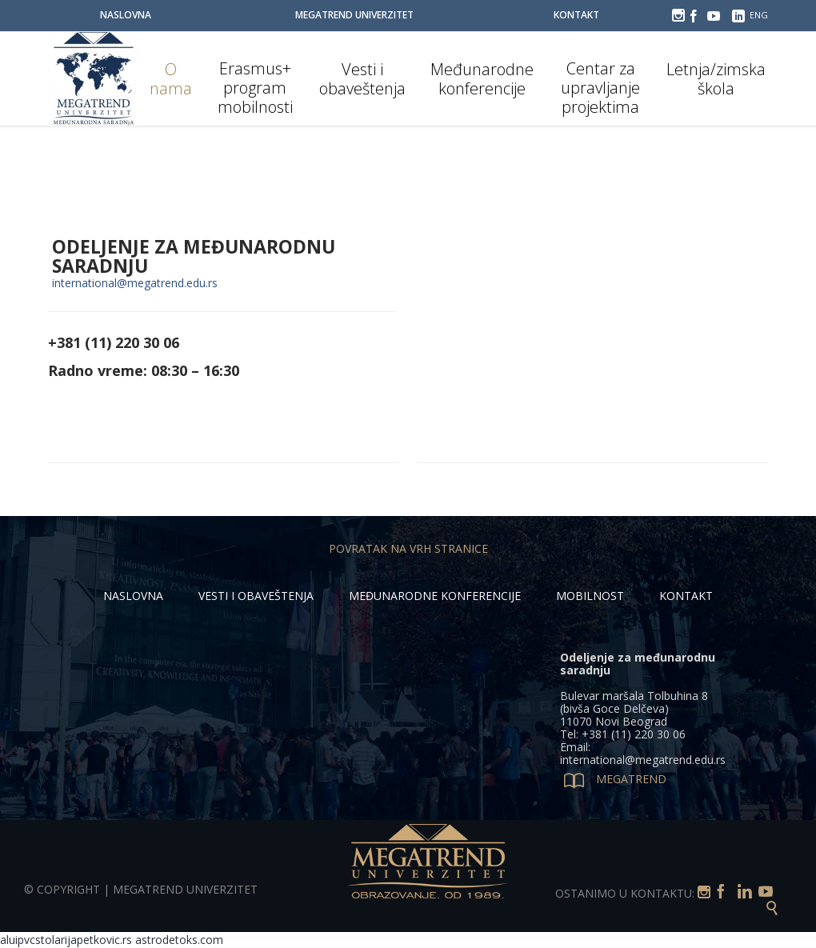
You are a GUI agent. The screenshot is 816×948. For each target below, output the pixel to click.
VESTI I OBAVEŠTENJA (256, 595)
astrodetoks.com (179, 939)
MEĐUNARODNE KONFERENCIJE (435, 595)
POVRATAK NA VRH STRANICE (408, 548)
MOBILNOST (590, 595)
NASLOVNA (133, 595)
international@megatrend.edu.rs (135, 282)
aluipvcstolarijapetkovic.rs (66, 939)
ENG (759, 15)
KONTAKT (686, 595)
